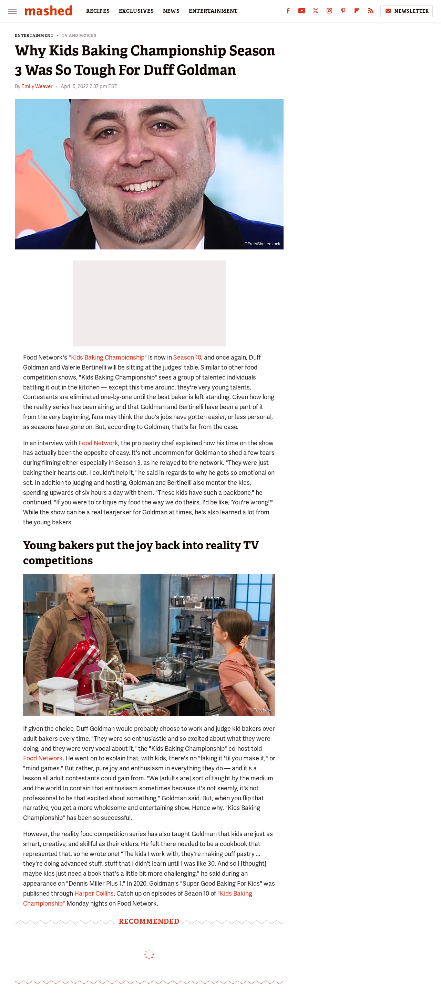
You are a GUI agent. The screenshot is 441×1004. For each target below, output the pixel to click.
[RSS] (371, 12)
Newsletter (406, 11)
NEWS (171, 11)
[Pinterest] (343, 12)
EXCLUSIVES (136, 11)
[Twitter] (315, 12)
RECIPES (98, 11)
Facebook (263, 710)
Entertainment (34, 36)
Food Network (98, 443)
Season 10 (187, 357)
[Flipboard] (357, 12)
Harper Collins (94, 893)
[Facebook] (288, 12)
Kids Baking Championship (107, 357)
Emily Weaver (36, 86)
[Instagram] (329, 12)
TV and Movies (79, 36)
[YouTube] (302, 12)
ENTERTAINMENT (213, 11)
